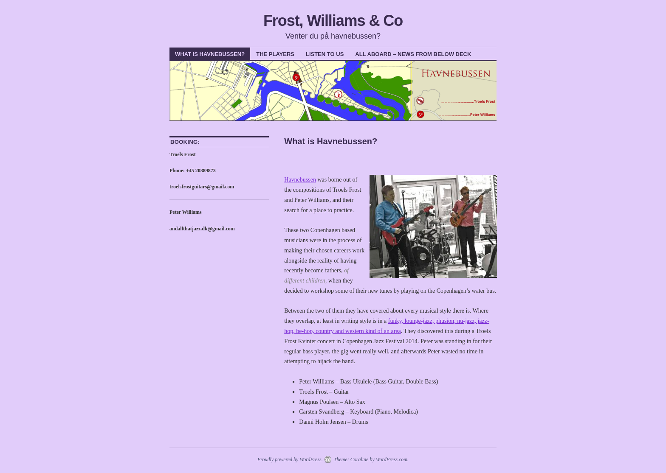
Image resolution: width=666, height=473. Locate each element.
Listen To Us (325, 54)
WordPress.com (391, 459)
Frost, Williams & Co (333, 20)
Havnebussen (300, 179)
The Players (275, 54)
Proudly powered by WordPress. (290, 459)
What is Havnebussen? (210, 54)
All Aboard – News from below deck (413, 54)
